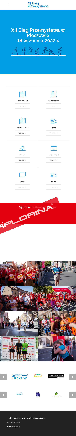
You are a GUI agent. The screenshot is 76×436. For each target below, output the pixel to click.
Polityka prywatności (13, 426)
